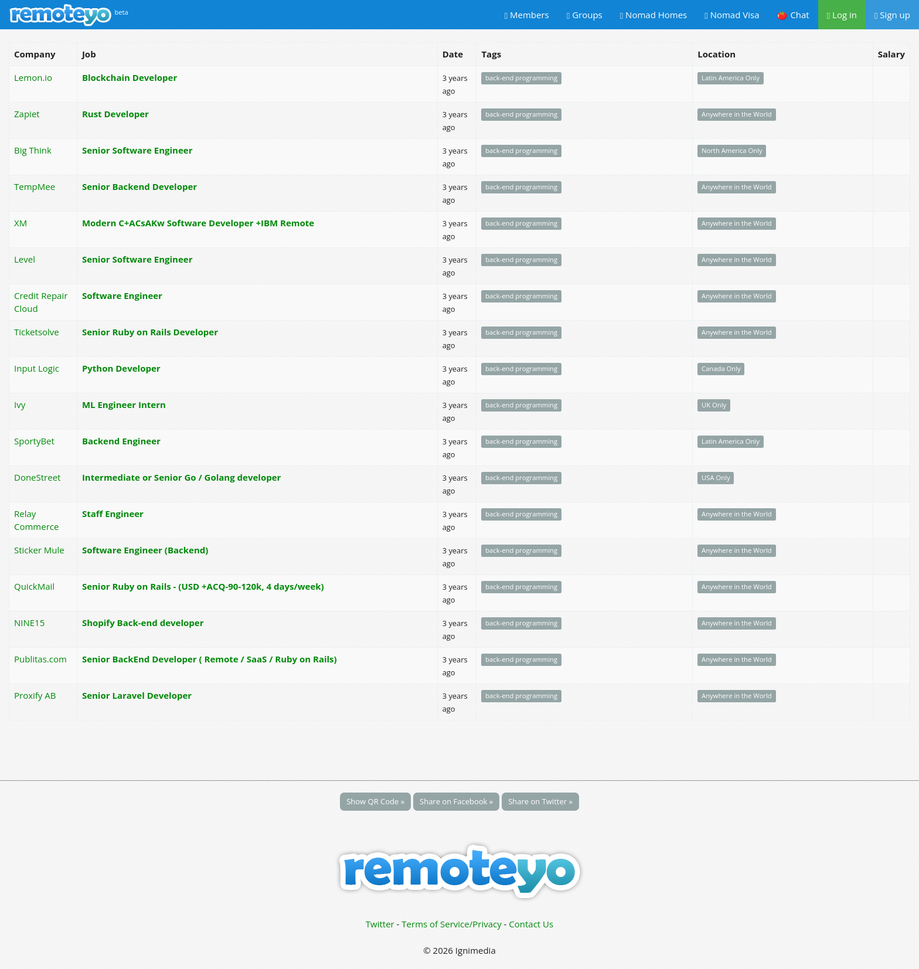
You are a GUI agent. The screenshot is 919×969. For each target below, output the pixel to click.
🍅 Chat (793, 15)
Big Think (33, 150)
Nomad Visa (731, 15)
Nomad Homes (653, 15)
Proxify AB (35, 695)
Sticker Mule (39, 550)
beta (121, 12)
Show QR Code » (375, 801)
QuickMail (34, 586)
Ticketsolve (36, 332)
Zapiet (27, 114)
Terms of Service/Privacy (451, 924)
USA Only (716, 478)
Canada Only (721, 369)
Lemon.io (33, 77)
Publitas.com (40, 659)
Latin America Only (731, 78)
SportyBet (34, 441)
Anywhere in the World (737, 114)
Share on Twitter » (540, 801)
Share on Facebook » (456, 801)
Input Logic (36, 368)
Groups (585, 15)
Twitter (380, 924)
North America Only (732, 151)
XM (20, 223)
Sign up (892, 15)
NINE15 (29, 622)
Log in (842, 15)
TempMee (34, 186)
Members (527, 15)
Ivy (19, 404)
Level (24, 259)
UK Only (714, 405)
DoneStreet (37, 477)
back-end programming (521, 78)
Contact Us (531, 924)
